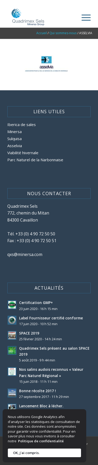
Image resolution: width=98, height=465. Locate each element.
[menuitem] (83, 17)
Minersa (14, 131)
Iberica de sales (21, 124)
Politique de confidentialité (41, 441)
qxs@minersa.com (24, 254)
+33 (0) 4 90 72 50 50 (35, 234)
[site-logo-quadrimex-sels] (40, 17)
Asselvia (14, 145)
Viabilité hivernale (22, 152)
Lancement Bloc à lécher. (41, 405)
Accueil (41, 33)
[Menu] (83, 17)
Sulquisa (14, 138)
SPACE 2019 (29, 333)
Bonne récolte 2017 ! (37, 390)
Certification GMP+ (36, 302)
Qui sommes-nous (63, 33)
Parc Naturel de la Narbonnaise (35, 159)
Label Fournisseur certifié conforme (51, 317)
